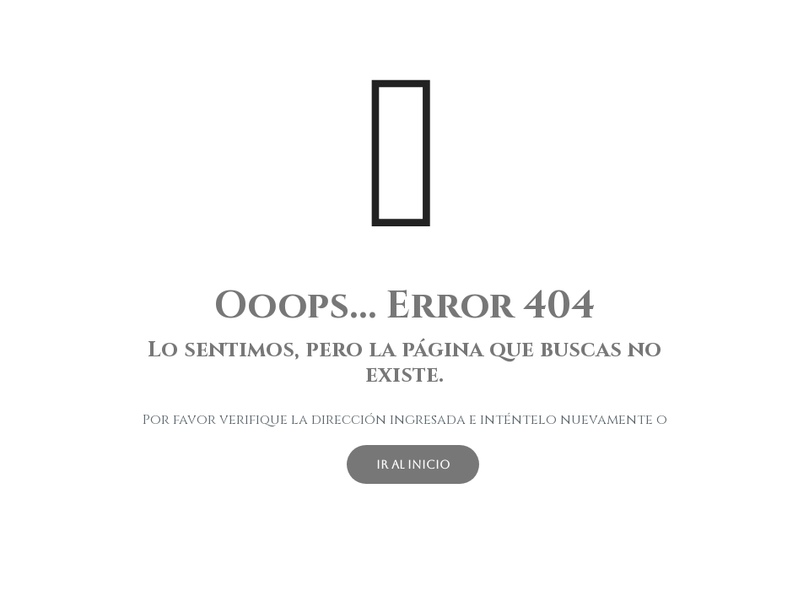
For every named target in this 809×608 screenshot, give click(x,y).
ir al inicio (413, 464)
